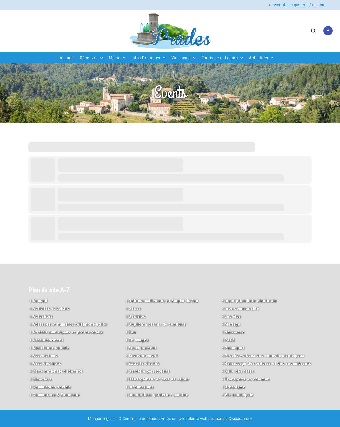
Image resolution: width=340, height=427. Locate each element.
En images (139, 339)
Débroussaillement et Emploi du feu (163, 300)
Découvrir (89, 57)
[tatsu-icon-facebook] (328, 31)
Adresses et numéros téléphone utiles (70, 324)
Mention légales (101, 418)
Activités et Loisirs (51, 308)
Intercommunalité (242, 308)
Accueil (67, 57)
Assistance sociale (51, 347)
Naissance (234, 332)
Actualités (258, 57)
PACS (230, 339)
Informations (141, 386)
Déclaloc (137, 316)
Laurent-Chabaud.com (233, 418)
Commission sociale (52, 386)
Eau (132, 332)
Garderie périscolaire (149, 371)
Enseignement (142, 347)
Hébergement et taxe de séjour (159, 379)
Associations (45, 355)
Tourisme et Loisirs (220, 57)
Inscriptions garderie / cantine (158, 394)
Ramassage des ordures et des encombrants (268, 363)
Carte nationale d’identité (58, 371)
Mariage (232, 324)
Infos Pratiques (145, 57)
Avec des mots (47, 363)
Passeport (234, 347)
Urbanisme (235, 386)
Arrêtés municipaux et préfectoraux (68, 332)
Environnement (143, 355)
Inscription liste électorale (251, 300)
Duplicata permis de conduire (157, 324)
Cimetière (42, 379)
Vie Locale (181, 57)
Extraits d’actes (144, 363)
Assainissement (48, 339)
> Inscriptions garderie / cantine (297, 4)
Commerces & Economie (56, 394)
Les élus (233, 316)
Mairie (114, 57)
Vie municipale (239, 394)
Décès (135, 308)
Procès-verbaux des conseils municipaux (264, 355)
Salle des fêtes (239, 371)
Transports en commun (247, 379)
